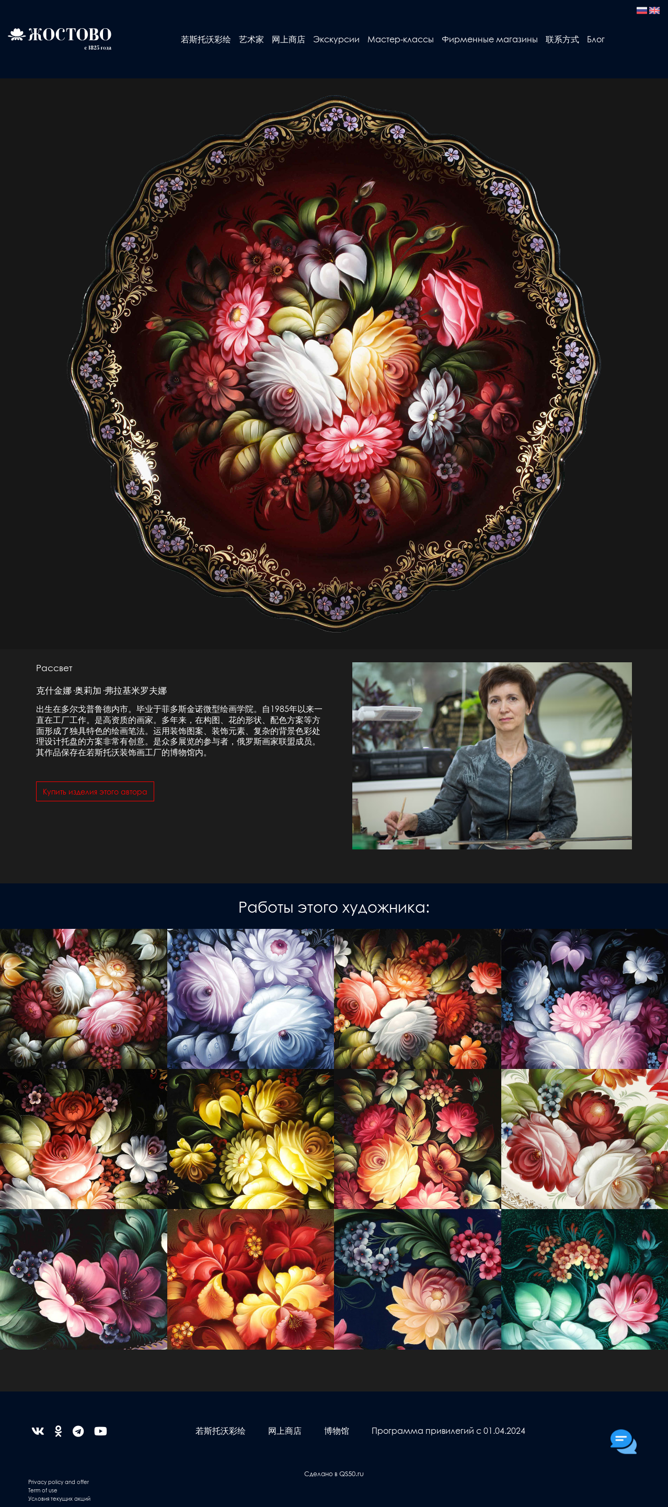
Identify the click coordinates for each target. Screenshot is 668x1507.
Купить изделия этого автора (95, 791)
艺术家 (251, 38)
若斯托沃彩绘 (206, 38)
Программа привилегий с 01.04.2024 (448, 1430)
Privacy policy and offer (58, 1481)
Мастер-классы (400, 38)
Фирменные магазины (490, 38)
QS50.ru (351, 1473)
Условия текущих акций (59, 1498)
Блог (596, 38)
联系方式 (562, 38)
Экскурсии (336, 38)
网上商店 (288, 38)
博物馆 (336, 1430)
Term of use (42, 1490)
